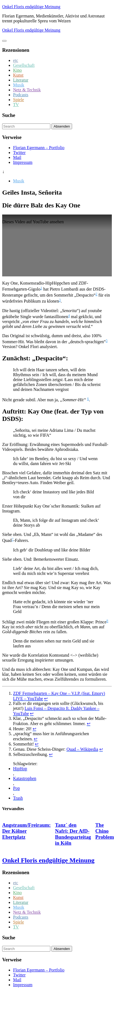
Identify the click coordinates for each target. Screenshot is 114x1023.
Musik (18, 85)
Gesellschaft (24, 65)
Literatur (20, 80)
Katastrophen (24, 778)
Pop (16, 788)
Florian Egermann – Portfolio (38, 147)
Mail (17, 157)
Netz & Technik (27, 89)
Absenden (62, 126)
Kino (17, 70)
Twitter (19, 152)
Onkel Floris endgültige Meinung (31, 6)
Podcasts (20, 94)
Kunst (18, 75)
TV (16, 104)
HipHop (20, 768)
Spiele (18, 99)
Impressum (22, 162)
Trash (18, 798)
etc (15, 60)
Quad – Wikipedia (82, 749)
